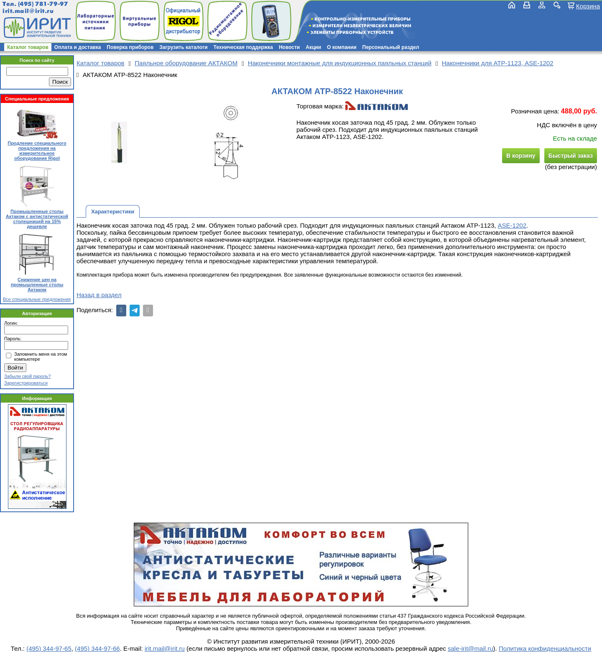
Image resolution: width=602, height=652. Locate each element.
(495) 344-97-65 (48, 648)
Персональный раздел (390, 47)
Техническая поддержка (243, 47)
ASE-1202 (512, 225)
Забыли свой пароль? (27, 376)
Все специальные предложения (37, 299)
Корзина (588, 6)
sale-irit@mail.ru (470, 648)
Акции (313, 47)
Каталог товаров (27, 47)
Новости (289, 47)
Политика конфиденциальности (545, 648)
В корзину (521, 155)
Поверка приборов (130, 47)
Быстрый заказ (570, 155)
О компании (342, 47)
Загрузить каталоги (183, 47)
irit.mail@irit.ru (28, 11)
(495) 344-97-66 (97, 648)
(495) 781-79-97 (43, 4)
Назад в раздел (99, 294)
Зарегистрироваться (26, 382)
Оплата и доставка (77, 47)
